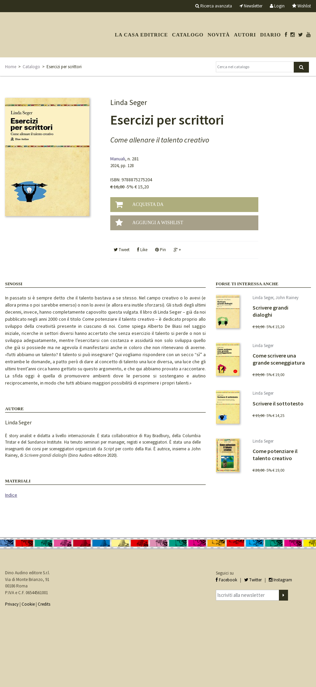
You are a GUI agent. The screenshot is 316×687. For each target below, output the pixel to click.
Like (142, 250)
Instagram (280, 580)
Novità (218, 34)
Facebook (226, 580)
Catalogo (187, 34)
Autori (245, 34)
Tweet (122, 250)
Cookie (28, 604)
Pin (160, 250)
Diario (270, 34)
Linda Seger (18, 422)
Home (10, 67)
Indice (11, 495)
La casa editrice (141, 34)
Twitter (253, 580)
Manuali (117, 159)
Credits (44, 604)
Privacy (12, 604)
